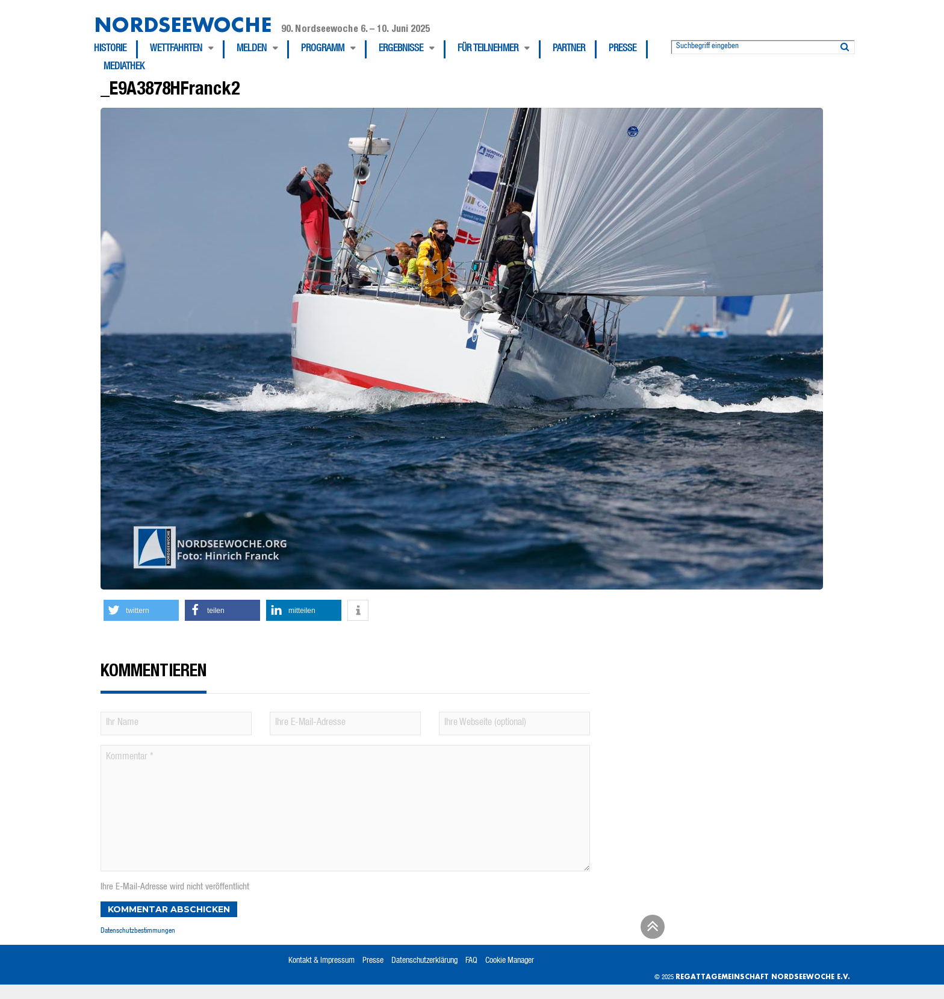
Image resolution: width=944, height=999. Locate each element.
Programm (322, 49)
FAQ (471, 961)
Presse (622, 49)
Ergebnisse (401, 49)
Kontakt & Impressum (321, 961)
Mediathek (124, 67)
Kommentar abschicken (169, 909)
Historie (110, 49)
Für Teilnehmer (488, 49)
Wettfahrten (176, 49)
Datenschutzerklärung (424, 961)
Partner (569, 49)
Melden (252, 49)
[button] (141, 610)
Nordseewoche (183, 24)
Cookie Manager (509, 961)
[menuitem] (116, 49)
